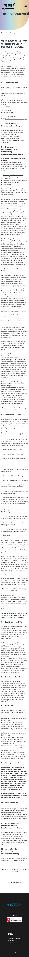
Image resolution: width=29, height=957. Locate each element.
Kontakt (10, 943)
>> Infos (11, 31)
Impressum (15, 882)
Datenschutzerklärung (14, 938)
